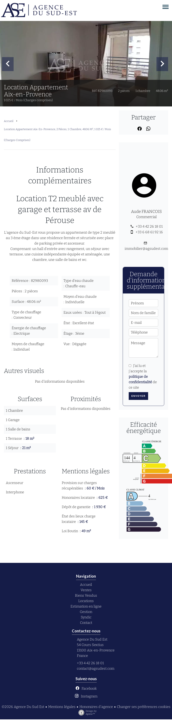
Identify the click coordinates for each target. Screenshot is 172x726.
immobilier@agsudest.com (146, 248)
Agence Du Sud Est (92, 639)
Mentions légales (62, 707)
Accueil (8, 121)
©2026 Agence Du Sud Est (23, 707)
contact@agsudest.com (95, 668)
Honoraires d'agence (96, 707)
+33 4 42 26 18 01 (149, 226)
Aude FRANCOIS (146, 211)
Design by (86, 713)
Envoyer (138, 396)
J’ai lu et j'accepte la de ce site (143, 377)
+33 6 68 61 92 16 (149, 232)
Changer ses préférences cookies (143, 707)
